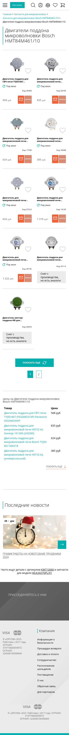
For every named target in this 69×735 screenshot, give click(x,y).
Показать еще (56, 466)
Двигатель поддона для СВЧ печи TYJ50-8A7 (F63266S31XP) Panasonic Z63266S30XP (25, 416)
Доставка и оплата (48, 654)
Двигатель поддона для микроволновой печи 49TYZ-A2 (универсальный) (23, 454)
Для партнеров (46, 692)
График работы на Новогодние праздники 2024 (32, 555)
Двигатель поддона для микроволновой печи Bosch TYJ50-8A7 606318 (25, 441)
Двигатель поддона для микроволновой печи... (50, 80)
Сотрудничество (46, 660)
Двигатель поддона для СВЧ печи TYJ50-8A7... (15, 80)
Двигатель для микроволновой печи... (15, 199)
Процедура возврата (49, 648)
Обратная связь (46, 686)
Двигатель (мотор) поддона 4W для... (13, 319)
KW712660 (47, 569)
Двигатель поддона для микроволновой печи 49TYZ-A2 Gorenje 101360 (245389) (23, 429)
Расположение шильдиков (45, 667)
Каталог (17, 5)
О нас (40, 680)
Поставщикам (45, 674)
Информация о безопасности (46, 641)
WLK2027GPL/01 (42, 573)
